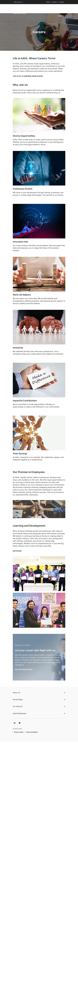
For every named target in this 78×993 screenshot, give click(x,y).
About (20, 8)
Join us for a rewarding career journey (28, 76)
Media (48, 2)
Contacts (61, 2)
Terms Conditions (32, 732)
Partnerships (50, 8)
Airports (28, 8)
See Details (17, 551)
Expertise (38, 8)
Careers (54, 2)
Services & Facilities (61, 12)
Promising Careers (23, 645)
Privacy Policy (19, 732)
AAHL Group (18, 2)
